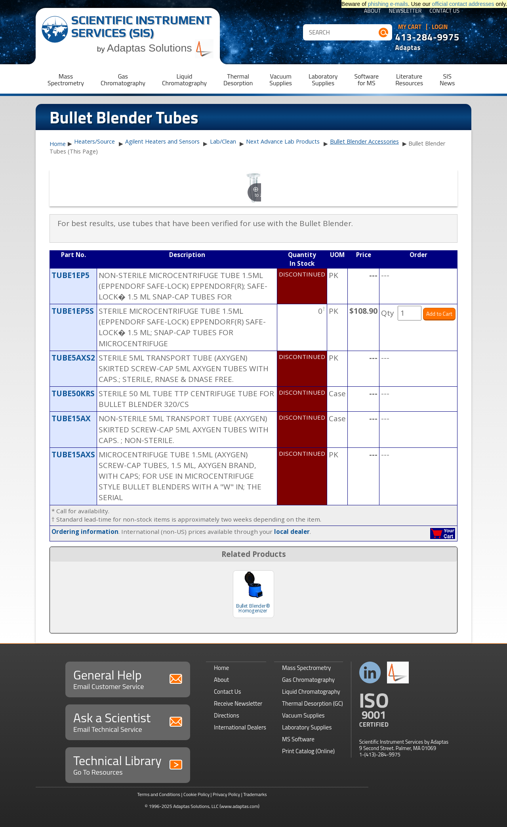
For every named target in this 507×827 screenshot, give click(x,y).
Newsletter (405, 11)
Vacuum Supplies (303, 715)
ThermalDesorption (238, 79)
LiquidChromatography (184, 79)
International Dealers (240, 727)
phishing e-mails (388, 4)
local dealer (292, 531)
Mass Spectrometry (306, 667)
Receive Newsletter (238, 703)
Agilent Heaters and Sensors (162, 141)
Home (58, 144)
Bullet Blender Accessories (364, 141)
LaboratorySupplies (323, 79)
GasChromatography (123, 79)
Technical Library (127, 764)
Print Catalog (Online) (308, 751)
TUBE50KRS (73, 393)
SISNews (447, 79)
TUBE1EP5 (70, 275)
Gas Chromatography (308, 679)
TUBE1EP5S (72, 311)
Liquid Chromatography (311, 691)
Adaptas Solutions (160, 48)
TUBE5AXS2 (73, 358)
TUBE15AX (71, 418)
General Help (127, 678)
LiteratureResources (409, 79)
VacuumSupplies (280, 79)
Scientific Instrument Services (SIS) (141, 26)
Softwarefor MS (367, 79)
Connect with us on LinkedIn (370, 672)
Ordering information (84, 531)
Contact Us (444, 11)
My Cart (409, 27)
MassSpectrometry (66, 79)
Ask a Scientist (127, 721)
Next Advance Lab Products (283, 141)
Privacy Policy (226, 794)
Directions (226, 715)
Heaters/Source (94, 141)
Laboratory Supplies (307, 727)
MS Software (298, 739)
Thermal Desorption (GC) (312, 703)
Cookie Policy (196, 794)
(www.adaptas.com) (239, 806)
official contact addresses (463, 4)
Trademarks (255, 794)
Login (440, 27)
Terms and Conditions (158, 794)
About (372, 11)
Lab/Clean (223, 141)
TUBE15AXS (73, 454)
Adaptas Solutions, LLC (196, 806)
